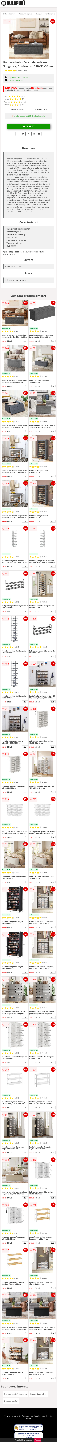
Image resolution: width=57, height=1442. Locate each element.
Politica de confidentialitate (33, 1416)
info (25, 341)
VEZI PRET (29, 126)
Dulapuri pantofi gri (38, 1394)
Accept (38, 1440)
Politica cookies (25, 1440)
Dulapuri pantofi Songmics (45, 14)
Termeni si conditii (12, 1416)
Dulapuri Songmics (26, 14)
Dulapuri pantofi (9, 14)
